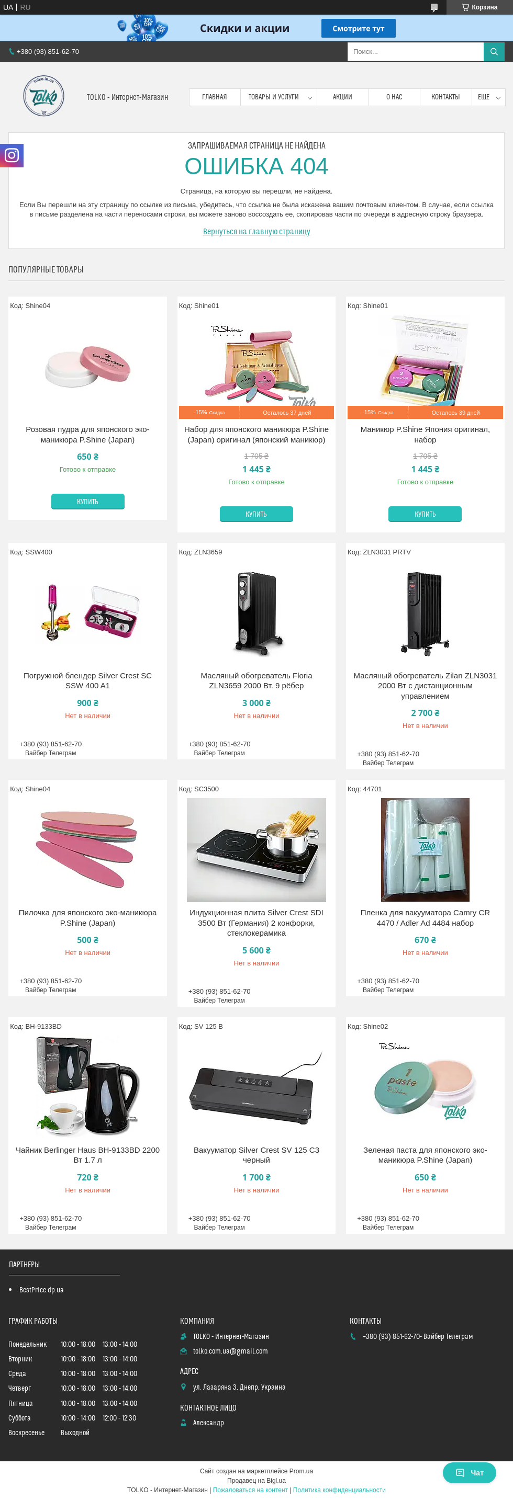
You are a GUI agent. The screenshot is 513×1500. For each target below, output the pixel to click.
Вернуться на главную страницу (256, 231)
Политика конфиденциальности (339, 1490)
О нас (394, 97)
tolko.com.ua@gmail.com (230, 1351)
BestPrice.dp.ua (41, 1290)
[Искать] (494, 51)
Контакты (445, 97)
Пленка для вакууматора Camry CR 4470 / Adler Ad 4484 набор (425, 917)
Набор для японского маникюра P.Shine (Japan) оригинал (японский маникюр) (256, 434)
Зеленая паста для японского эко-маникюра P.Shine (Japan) (425, 1155)
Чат (469, 1473)
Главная (214, 97)
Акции (342, 97)
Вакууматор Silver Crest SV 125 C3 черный (256, 1155)
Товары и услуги (274, 97)
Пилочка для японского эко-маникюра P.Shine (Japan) (88, 917)
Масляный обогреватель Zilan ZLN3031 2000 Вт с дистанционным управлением (425, 685)
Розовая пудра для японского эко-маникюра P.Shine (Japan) (87, 434)
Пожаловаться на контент (250, 1490)
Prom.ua (301, 1471)
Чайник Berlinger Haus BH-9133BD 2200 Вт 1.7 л (88, 1155)
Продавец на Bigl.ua (256, 1480)
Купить (87, 502)
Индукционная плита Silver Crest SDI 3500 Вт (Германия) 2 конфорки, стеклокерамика (256, 922)
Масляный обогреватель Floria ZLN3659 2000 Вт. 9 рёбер (256, 680)
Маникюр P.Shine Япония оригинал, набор (425, 434)
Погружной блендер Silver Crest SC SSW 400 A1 (88, 680)
